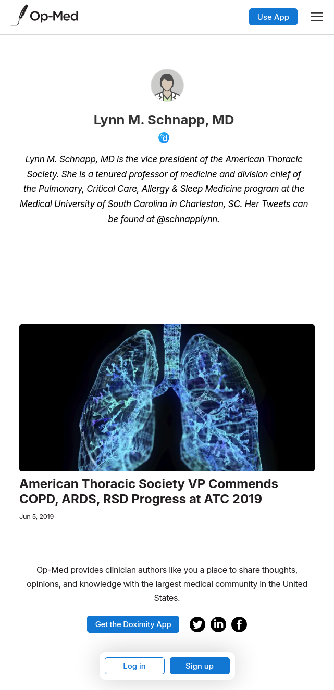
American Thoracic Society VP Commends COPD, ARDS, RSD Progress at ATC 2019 (148, 491)
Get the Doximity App (133, 624)
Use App (273, 17)
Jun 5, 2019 (36, 516)
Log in (134, 666)
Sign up (199, 666)
